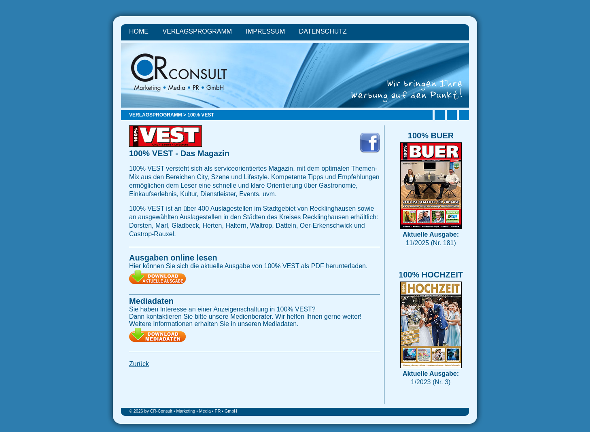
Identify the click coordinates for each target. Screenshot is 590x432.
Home (139, 31)
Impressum (265, 31)
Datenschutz (323, 31)
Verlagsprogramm (197, 31)
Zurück (139, 363)
